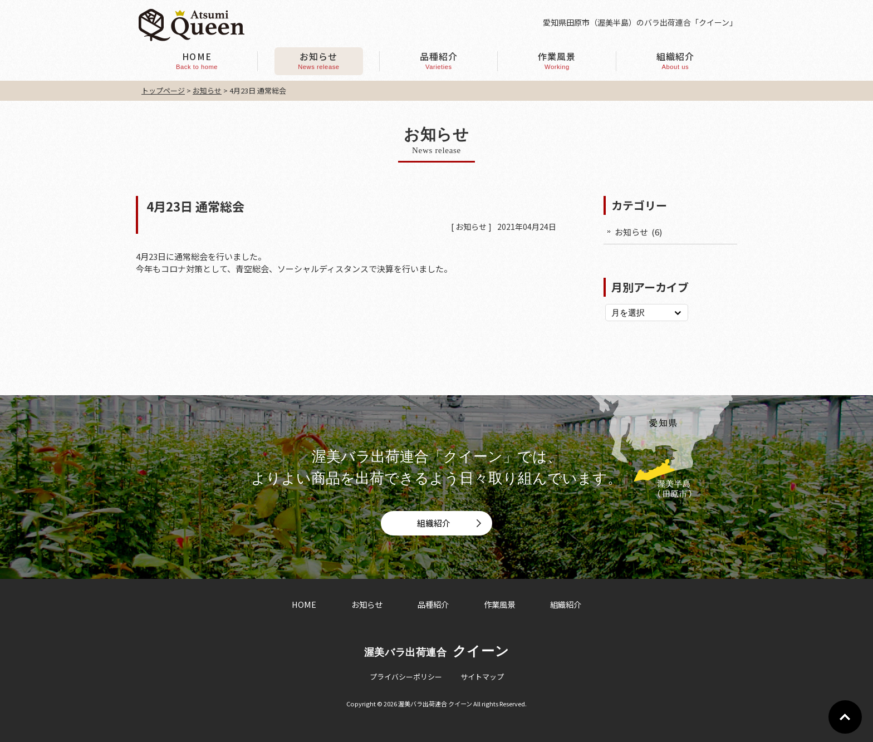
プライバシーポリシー (406, 676)
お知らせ (471, 226)
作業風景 (499, 604)
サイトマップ (482, 676)
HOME (304, 604)
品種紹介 (433, 604)
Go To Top (845, 717)
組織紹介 (433, 523)
